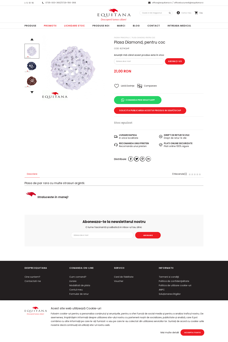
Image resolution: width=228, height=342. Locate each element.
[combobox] (156, 13)
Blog (136, 25)
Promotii (50, 25)
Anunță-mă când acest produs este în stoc (139, 55)
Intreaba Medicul (179, 25)
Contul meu (76, 289)
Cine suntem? (32, 276)
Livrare (72, 281)
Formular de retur (79, 294)
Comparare (150, 85)
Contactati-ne (33, 281)
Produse (30, 25)
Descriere (32, 174)
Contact (153, 25)
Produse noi (100, 25)
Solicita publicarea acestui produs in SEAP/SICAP (150, 110)
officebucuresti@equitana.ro (188, 2)
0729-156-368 (68, 2)
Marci (121, 25)
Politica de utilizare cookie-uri (175, 285)
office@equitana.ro (162, 2)
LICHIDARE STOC (74, 25)
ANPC (162, 289)
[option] (73, 67)
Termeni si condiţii (169, 276)
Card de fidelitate (123, 276)
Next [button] (32, 92)
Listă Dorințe (127, 85)
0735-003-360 (52, 2)
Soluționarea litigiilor (170, 294)
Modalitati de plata (79, 285)
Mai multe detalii (170, 332)
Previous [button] (32, 39)
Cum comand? (77, 276)
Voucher (118, 281)
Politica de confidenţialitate (174, 281)
